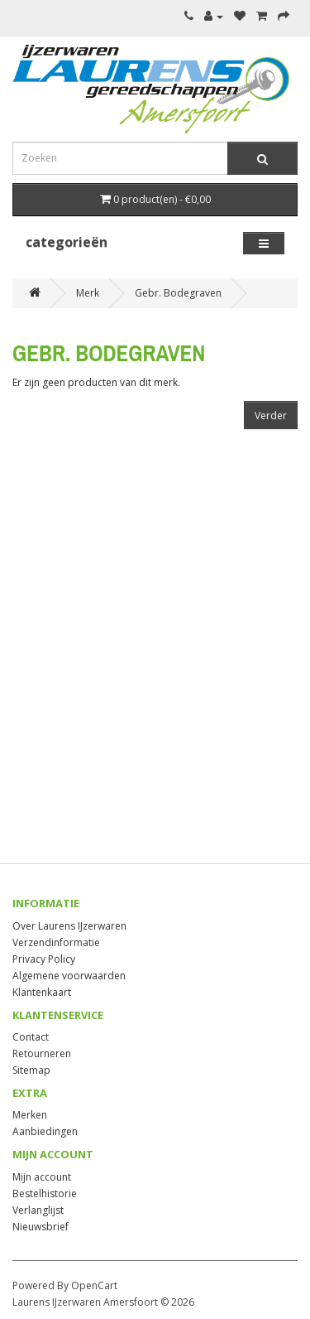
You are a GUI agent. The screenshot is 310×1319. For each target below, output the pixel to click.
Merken (29, 1115)
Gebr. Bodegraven (178, 293)
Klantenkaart (41, 992)
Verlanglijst (38, 1210)
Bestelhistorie (44, 1193)
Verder (271, 415)
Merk (87, 293)
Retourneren (41, 1053)
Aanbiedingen (45, 1131)
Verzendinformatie (56, 942)
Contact (30, 1037)
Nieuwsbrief (40, 1227)
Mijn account (41, 1177)
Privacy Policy (43, 959)
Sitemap (31, 1070)
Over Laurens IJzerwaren (69, 926)
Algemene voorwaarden (69, 976)
